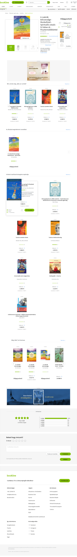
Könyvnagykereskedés (34, 507)
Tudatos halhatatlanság (55, 238)
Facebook (31, 525)
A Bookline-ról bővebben (34, 492)
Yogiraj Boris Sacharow (62, 110)
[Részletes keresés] (26, 2)
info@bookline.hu (11, 495)
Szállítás (9, 531)
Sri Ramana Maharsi (55, 241)
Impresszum (31, 501)
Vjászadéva (21, 318)
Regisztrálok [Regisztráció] (55, 2)
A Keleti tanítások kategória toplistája (17, 175)
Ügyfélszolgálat (61, 9)
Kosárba (68, 46)
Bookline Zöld (32, 495)
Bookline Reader (54, 498)
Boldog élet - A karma (55, 276)
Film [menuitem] (65, 6)
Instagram (32, 528)
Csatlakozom (64, 481)
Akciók (68, 9)
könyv (14, 88)
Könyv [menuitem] (3, 6)
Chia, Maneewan (17, 110)
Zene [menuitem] (59, 6)
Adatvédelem (31, 510)
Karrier (30, 498)
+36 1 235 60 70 (11, 492)
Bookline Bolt (10, 498)
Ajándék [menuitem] (73, 6)
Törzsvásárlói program (56, 507)
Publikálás (65, 454)
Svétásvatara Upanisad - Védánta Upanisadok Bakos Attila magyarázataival (22, 315)
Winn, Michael (49, 110)
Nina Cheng (30, 110)
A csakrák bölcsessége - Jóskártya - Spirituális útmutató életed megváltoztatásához (17, 365)
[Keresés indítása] (48, 2)
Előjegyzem (67, 23)
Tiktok (31, 531)
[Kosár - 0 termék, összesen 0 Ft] (73, 2)
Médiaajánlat (31, 504)
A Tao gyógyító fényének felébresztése (14, 107)
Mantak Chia (10, 110)
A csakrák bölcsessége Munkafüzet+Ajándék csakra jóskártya (45, 365)
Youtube (31, 534)
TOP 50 (52, 510)
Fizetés (9, 528)
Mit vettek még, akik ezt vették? (16, 84)
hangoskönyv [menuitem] (29, 6)
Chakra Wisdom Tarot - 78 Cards (59, 365)
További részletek (43, 53)
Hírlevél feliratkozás (55, 504)
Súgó (8, 537)
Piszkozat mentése (52, 454)
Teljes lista (67, 84)
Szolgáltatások (11, 525)
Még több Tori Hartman (18, 340)
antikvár (59, 347)
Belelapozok (25, 38)
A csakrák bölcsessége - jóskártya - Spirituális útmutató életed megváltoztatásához (31, 365)
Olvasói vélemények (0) (53, 36)
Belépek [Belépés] (62, 2)
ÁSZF (29, 513)
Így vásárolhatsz (51, 9)
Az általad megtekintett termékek (16, 130)
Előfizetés (74, 9)
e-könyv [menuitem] (19, 6)
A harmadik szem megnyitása (62, 107)
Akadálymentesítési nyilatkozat (36, 517)
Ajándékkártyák (54, 495)
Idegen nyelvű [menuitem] (49, 6)
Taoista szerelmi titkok (46, 107)
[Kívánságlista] (67, 2)
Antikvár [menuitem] (40, 6)
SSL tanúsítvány (11, 549)
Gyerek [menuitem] (11, 6)
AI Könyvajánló (18, 2)
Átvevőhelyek (10, 534)
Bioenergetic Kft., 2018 (44, 34)
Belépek (65, 459)
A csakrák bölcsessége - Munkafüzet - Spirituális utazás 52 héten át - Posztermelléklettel (14, 155)
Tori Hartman (14, 157)
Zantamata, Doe (55, 279)
